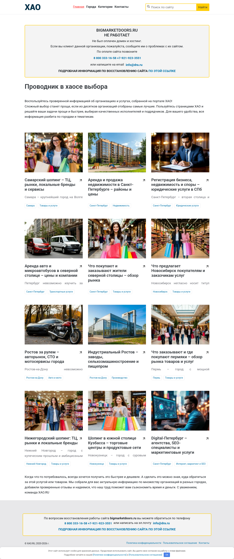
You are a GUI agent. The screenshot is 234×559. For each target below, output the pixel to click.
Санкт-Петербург (99, 205)
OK (166, 555)
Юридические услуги (187, 205)
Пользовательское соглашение (180, 543)
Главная (78, 6)
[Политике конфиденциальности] (110, 555)
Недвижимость (121, 205)
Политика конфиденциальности (143, 543)
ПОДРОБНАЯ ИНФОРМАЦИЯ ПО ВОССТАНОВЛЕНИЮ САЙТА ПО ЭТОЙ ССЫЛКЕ (117, 529)
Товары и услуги (48, 205)
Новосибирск (160, 291)
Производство (119, 377)
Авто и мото (54, 377)
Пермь (156, 377)
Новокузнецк (97, 463)
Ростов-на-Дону (34, 377)
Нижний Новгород (36, 463)
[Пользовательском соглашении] (145, 555)
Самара (30, 205)
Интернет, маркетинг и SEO (191, 463)
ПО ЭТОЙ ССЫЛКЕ (162, 71)
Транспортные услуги (61, 291)
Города (91, 6)
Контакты (122, 6)
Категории (105, 6)
